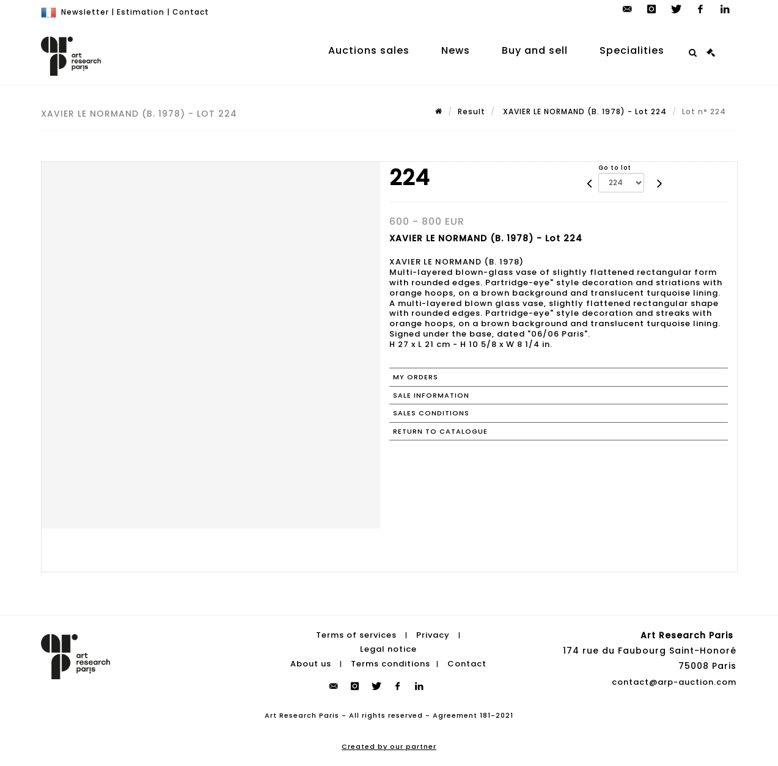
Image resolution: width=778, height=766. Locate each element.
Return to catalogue (440, 431)
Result (471, 111)
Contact (190, 12)
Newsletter (85, 12)
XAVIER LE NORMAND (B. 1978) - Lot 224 (584, 111)
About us (310, 663)
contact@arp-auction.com (674, 682)
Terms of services (356, 635)
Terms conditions (390, 663)
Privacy (433, 635)
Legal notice (388, 649)
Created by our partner (389, 746)
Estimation (140, 12)
